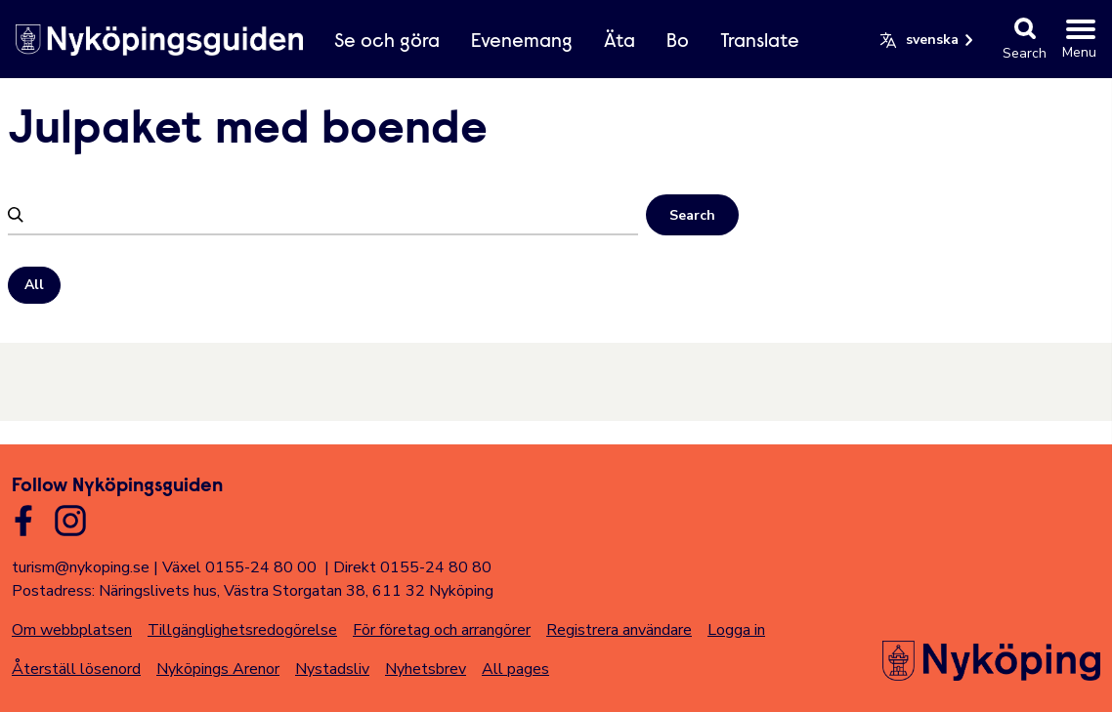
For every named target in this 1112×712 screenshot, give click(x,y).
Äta (619, 42)
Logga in (736, 630)
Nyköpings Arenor (217, 669)
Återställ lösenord (76, 669)
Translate (759, 42)
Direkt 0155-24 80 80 (412, 567)
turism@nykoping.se (81, 567)
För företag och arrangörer (442, 630)
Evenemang (522, 42)
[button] (928, 40)
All (34, 284)
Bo (677, 42)
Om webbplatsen (72, 630)
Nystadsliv (332, 669)
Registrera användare (619, 630)
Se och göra (387, 42)
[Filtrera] (332, 213)
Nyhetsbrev (425, 669)
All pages (515, 669)
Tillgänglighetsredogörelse (242, 630)
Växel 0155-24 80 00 (239, 567)
